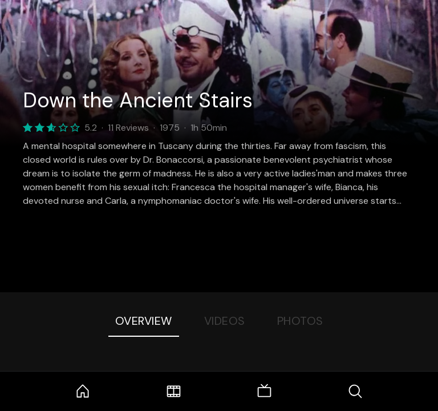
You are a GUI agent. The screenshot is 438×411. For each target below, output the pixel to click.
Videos (224, 320)
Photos (300, 320)
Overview (143, 320)
